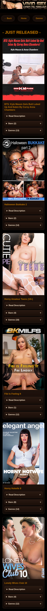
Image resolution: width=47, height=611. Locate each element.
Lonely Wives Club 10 (15, 583)
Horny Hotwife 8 (12, 488)
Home (23, 18)
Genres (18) (13, 320)
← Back (8, 18)
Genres (39, 18)
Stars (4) (12, 313)
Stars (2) (12, 123)
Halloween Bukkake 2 (15, 204)
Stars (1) (12, 408)
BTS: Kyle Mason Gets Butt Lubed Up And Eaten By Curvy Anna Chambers (22, 107)
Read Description (17, 116)
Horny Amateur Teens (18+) (18, 299)
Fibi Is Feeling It (12, 394)
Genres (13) (13, 130)
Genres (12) (13, 414)
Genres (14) (13, 225)
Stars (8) (12, 502)
